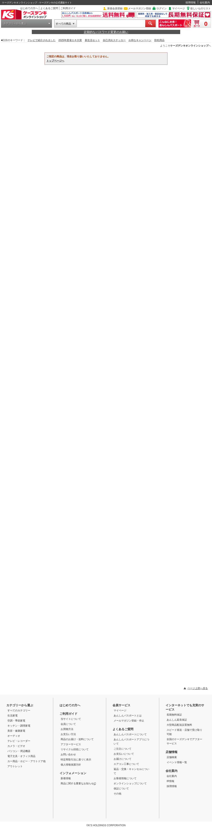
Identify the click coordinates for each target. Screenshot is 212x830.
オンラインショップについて (130, 783)
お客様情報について (125, 778)
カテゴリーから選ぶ (14, 23)
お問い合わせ (68, 754)
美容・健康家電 (16, 730)
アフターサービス (71, 744)
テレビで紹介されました (42, 40)
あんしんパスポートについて (130, 734)
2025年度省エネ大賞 (70, 40)
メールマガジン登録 (139, 8)
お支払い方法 (68, 734)
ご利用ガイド (68, 8)
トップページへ (55, 60)
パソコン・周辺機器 (18, 751)
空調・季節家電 (16, 720)
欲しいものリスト (200, 8)
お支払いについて (124, 753)
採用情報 (191, 2)
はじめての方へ (29, 8)
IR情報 (170, 781)
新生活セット (92, 40)
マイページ (178, 8)
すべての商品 (63, 23)
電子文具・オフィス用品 (21, 756)
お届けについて (122, 758)
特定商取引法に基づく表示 (76, 759)
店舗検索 (172, 757)
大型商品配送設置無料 (179, 724)
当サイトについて (71, 718)
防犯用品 (159, 40)
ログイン (161, 8)
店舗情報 (171, 752)
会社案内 (205, 2)
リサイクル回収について (75, 749)
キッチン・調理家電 (18, 725)
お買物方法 (67, 729)
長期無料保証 (174, 714)
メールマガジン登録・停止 (129, 720)
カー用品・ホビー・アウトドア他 (26, 761)
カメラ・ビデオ (16, 746)
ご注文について (122, 748)
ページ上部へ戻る (197, 688)
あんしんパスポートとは (128, 715)
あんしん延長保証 (177, 719)
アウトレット (15, 766)
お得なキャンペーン (139, 40)
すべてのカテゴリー (18, 710)
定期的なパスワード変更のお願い (106, 32)
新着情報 (66, 778)
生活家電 (12, 715)
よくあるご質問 (49, 8)
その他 (117, 793)
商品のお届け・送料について (77, 739)
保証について (121, 788)
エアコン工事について (126, 764)
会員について (68, 724)
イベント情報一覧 (177, 762)
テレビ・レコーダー (18, 740)
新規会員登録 (115, 8)
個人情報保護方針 (71, 764)
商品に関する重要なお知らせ (78, 783)
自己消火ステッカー (114, 40)
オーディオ (13, 735)
